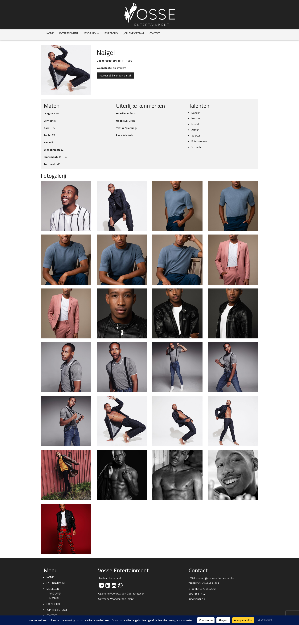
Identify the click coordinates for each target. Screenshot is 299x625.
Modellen (91, 33)
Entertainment (68, 33)
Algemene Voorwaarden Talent (115, 599)
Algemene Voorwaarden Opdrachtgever (121, 593)
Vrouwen (55, 593)
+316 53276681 (211, 583)
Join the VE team (134, 33)
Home (50, 33)
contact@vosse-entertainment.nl (215, 578)
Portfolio (111, 33)
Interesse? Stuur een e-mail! (115, 75)
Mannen (54, 598)
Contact (155, 33)
